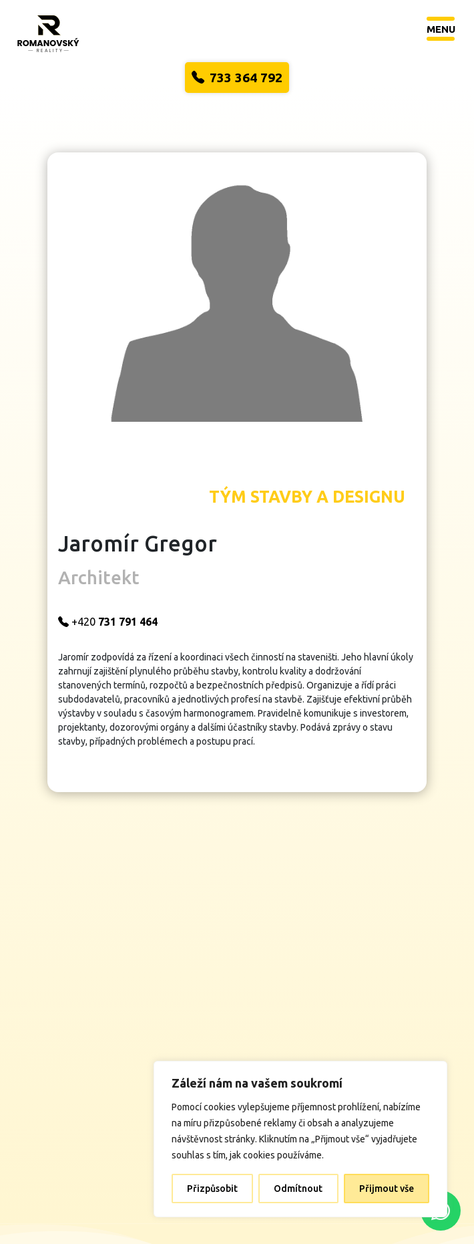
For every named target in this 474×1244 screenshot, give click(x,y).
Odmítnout (298, 1188)
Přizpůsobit (212, 1188)
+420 (134, 591)
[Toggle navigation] (441, 28)
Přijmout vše (386, 1188)
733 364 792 (237, 77)
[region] (300, 1139)
